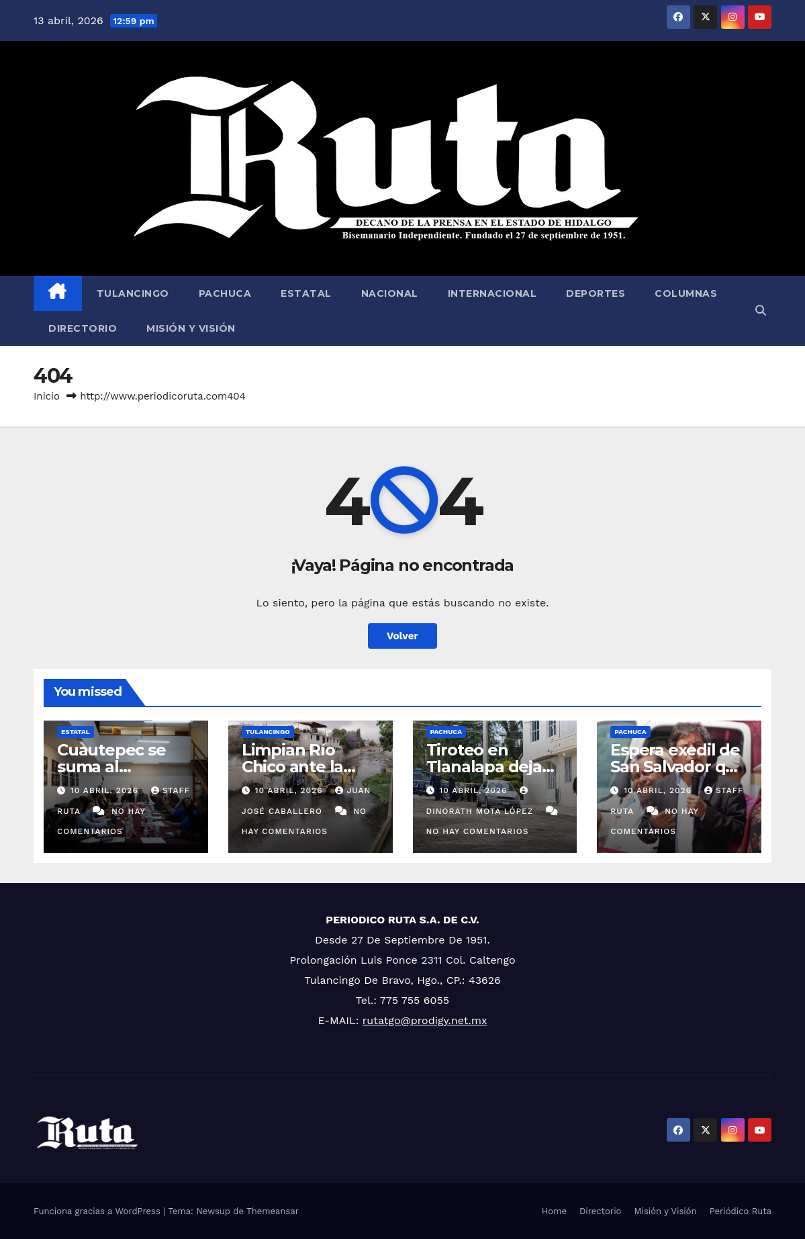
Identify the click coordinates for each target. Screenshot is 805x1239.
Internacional (492, 293)
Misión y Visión (191, 328)
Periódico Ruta (740, 1211)
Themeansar (272, 1211)
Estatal (306, 293)
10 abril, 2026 (106, 790)
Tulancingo (133, 293)
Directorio (82, 328)
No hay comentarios (477, 831)
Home (554, 1211)
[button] (760, 310)
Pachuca (225, 293)
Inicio (47, 396)
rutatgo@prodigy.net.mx (425, 1020)
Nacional (389, 293)
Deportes (595, 293)
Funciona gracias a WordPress (98, 1211)
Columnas (686, 293)
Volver (402, 636)
